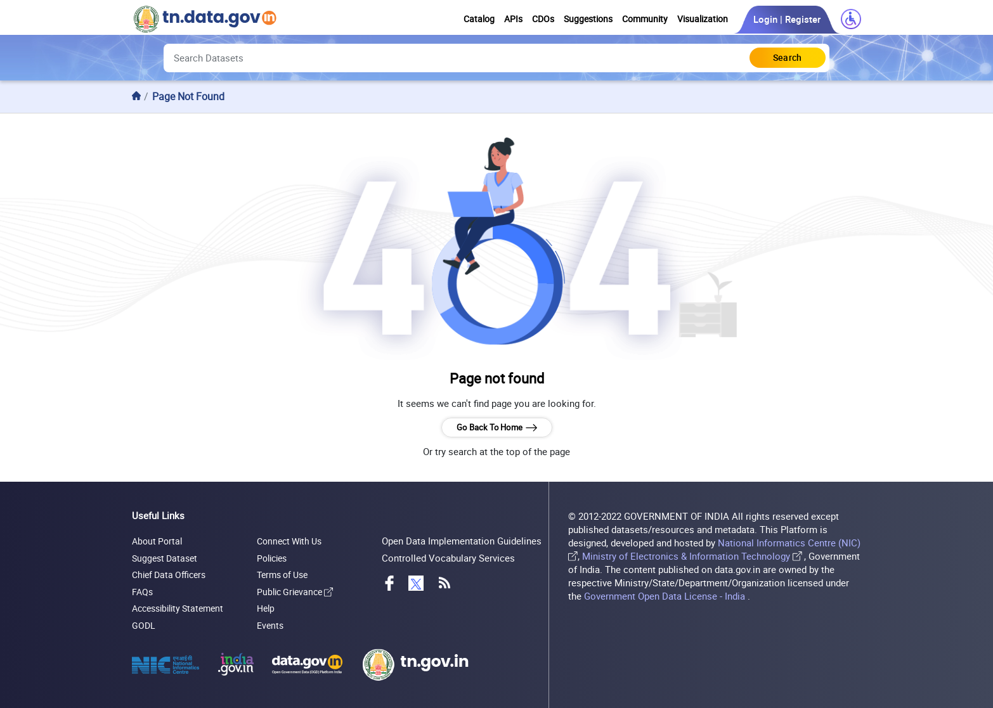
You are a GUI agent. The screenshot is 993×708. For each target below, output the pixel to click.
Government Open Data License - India (666, 596)
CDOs (543, 19)
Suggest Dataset (164, 558)
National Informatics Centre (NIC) (789, 543)
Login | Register (787, 19)
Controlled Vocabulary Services (448, 558)
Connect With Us (289, 541)
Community (645, 19)
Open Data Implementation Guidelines (462, 541)
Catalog (479, 19)
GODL (143, 625)
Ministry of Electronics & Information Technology (686, 556)
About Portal (157, 541)
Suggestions (588, 19)
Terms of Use (282, 575)
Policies (272, 558)
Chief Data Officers (168, 575)
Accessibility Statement (177, 608)
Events (270, 625)
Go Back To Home (496, 428)
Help (266, 608)
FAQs (142, 592)
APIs (513, 19)
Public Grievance (295, 592)
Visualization (702, 19)
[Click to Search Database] (788, 58)
